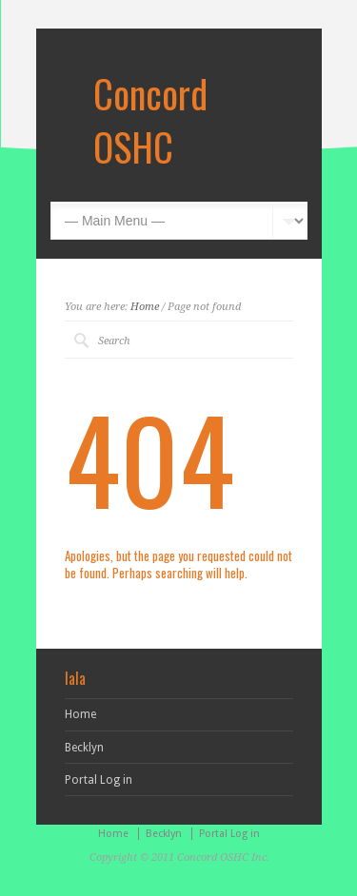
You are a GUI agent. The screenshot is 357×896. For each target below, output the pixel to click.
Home (144, 307)
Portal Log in (98, 780)
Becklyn (84, 747)
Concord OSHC (150, 120)
